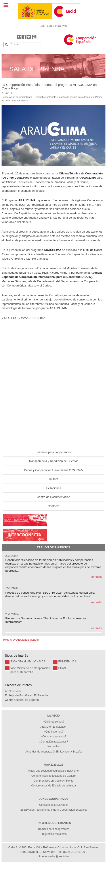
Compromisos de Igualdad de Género (53, 775)
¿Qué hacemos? (53, 731)
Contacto (53, 506)
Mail (50, 25)
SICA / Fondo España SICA (28, 661)
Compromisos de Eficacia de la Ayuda (53, 785)
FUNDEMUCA (67, 661)
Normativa (54, 746)
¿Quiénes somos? (53, 721)
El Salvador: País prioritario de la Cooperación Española (53, 809)
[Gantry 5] (27, 11)
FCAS (62, 668)
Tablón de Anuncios (53, 547)
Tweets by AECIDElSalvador (21, 639)
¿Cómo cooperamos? (53, 736)
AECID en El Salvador (53, 726)
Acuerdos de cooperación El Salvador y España (53, 751)
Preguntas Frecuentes (53, 833)
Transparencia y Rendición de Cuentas (53, 461)
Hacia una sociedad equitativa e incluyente (53, 770)
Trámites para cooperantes (53, 452)
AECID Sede (13, 691)
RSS (42, 25)
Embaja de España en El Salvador (27, 695)
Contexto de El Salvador (53, 804)
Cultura (53, 479)
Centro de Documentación (53, 497)
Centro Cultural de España (22, 699)
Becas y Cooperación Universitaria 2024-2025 (53, 470)
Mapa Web (61, 25)
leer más (96, 577)
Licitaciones (53, 488)
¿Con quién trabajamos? (53, 741)
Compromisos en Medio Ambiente (53, 780)
